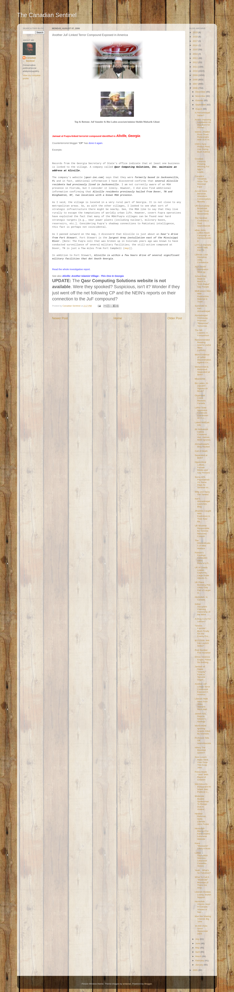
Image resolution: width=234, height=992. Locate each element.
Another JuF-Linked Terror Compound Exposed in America (202, 689)
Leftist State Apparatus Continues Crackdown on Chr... (201, 412)
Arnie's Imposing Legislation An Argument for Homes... (203, 123)
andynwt (127, 984)
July (197, 939)
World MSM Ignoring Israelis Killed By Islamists (202, 729)
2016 (195, 45)
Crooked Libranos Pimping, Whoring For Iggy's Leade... (202, 165)
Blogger (148, 984)
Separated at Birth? (201, 456)
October (199, 100)
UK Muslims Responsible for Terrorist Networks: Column (202, 530)
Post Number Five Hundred (202, 651)
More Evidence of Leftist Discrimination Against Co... (203, 358)
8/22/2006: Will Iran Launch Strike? (202, 643)
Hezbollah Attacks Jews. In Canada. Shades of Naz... (203, 906)
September (201, 104)
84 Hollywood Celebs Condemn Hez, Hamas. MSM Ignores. (203, 434)
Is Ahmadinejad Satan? (202, 113)
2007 (195, 84)
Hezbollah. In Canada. (201, 598)
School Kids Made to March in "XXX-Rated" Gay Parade (202, 281)
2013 (195, 58)
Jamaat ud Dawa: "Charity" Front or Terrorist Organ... (200, 673)
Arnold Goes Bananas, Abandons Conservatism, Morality (203, 196)
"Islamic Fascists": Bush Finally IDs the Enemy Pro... (202, 630)
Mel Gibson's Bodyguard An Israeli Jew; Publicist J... (203, 788)
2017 (195, 41)
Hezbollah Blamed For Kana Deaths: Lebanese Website (203, 833)
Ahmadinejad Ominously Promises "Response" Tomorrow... (202, 320)
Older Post (175, 318)
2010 (195, 71)
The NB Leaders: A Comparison (202, 333)
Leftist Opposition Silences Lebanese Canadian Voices (201, 859)
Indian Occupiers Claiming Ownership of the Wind (202, 609)
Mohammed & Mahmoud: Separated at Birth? (202, 371)
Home (118, 318)
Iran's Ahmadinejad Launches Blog (202, 502)
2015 (195, 49)
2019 (195, 36)
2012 (195, 62)
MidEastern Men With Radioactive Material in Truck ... (203, 296)
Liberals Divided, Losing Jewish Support (203, 894)
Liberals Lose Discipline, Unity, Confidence (201, 258)
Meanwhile (200, 379)
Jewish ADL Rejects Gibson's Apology (200, 717)
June (198, 943)
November (200, 96)
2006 (195, 88)
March (198, 956)
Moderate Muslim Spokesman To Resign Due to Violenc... (202, 803)
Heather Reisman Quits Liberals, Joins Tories (202, 818)
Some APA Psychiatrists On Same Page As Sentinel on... (202, 482)
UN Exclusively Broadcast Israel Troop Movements (202, 210)
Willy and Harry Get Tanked (202, 493)
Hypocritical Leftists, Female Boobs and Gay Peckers (202, 467)
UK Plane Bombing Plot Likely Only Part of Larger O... (203, 587)
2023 (195, 32)
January (199, 965)
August (199, 109)
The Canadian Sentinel (47, 15)
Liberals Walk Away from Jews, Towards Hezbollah (201, 703)
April (197, 952)
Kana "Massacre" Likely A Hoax (202, 846)
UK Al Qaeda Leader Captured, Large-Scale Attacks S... (202, 572)
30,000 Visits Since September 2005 (201, 930)
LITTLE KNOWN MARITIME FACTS (203, 247)
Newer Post (60, 318)
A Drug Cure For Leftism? (203, 620)
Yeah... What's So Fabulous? (203, 871)
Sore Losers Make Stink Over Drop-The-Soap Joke (201, 762)
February (200, 960)
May (197, 947)
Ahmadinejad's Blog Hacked (202, 445)
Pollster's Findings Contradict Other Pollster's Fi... (202, 557)
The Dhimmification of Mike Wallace (202, 544)
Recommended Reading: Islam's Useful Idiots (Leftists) (203, 345)
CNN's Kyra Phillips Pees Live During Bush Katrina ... (202, 149)
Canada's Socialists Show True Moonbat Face (201, 181)
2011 (195, 67)
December (200, 92)
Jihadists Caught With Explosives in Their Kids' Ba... (203, 516)
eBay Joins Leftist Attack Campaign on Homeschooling (203, 235)
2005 (195, 970)
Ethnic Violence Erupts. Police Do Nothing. (203, 659)
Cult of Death (201, 451)
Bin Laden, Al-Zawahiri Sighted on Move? (201, 387)
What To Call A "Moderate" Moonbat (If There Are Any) (202, 882)
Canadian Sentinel (31, 59)
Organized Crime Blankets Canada (200, 399)
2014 (195, 54)
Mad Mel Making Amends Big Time (203, 919)
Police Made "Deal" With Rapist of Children (201, 776)
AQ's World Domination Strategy (201, 269)
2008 (195, 79)
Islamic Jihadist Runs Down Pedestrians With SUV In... (203, 136)
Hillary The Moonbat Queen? (200, 750)
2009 (195, 75)
